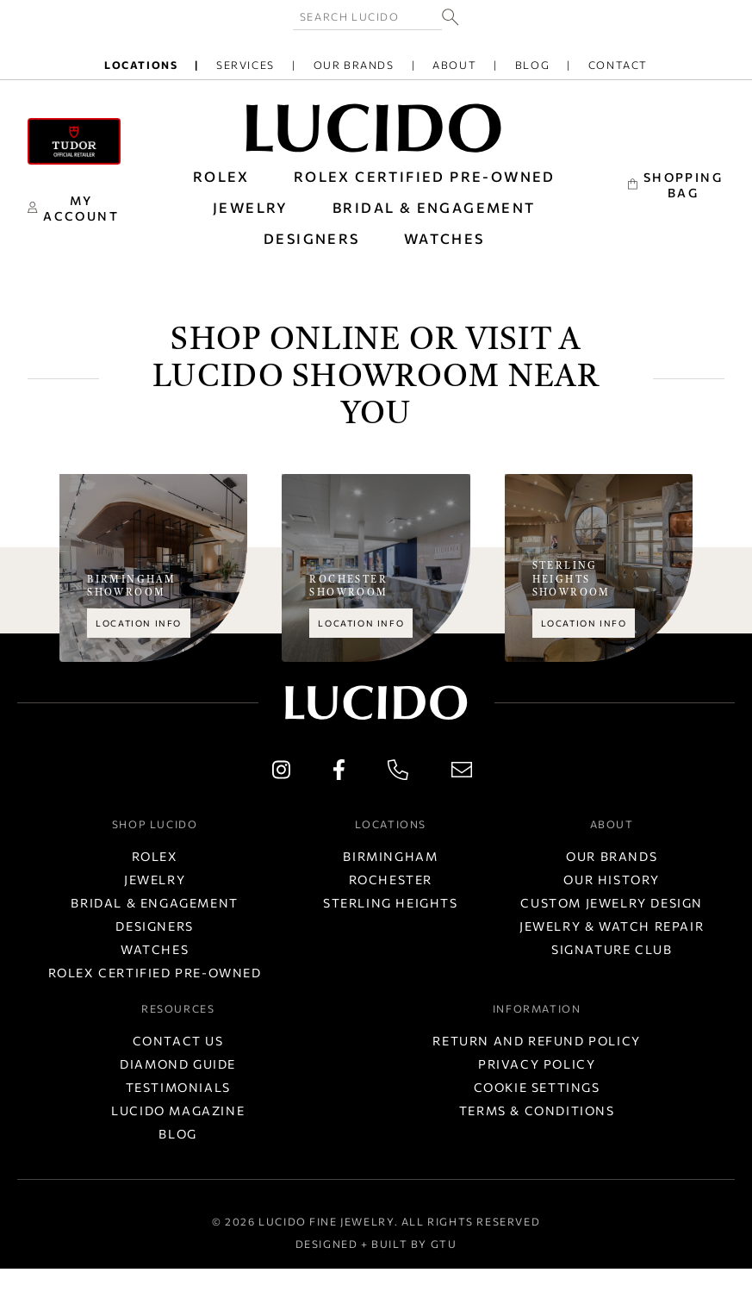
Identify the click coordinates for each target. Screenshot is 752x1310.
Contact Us (178, 1040)
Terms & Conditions (537, 1110)
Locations (140, 65)
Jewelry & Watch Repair (611, 926)
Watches (155, 949)
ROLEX (221, 176)
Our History (611, 879)
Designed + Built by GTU (376, 1244)
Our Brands (354, 65)
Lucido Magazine (178, 1110)
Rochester (390, 879)
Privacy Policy (536, 1064)
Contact (618, 65)
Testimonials (178, 1087)
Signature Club (611, 949)
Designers (154, 926)
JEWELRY (251, 207)
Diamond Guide (178, 1064)
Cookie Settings (537, 1087)
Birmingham (390, 856)
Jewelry (154, 879)
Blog (532, 65)
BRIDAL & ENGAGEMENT (434, 207)
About (454, 65)
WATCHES (444, 238)
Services (245, 65)
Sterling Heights (390, 902)
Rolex (155, 856)
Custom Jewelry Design (611, 902)
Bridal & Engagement (154, 902)
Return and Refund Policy (536, 1040)
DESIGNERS (312, 238)
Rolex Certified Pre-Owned (425, 176)
